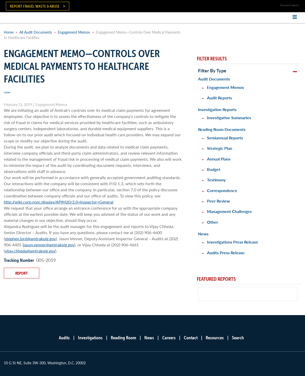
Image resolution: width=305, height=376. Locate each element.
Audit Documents (214, 79)
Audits (64, 337)
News (203, 234)
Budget (213, 169)
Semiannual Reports (225, 138)
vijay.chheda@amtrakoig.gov (30, 251)
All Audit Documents (35, 32)
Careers (169, 337)
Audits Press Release (226, 253)
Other (212, 222)
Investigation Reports (217, 109)
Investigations (90, 337)
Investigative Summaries (229, 117)
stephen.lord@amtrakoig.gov (30, 238)
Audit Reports (219, 98)
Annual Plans (218, 159)
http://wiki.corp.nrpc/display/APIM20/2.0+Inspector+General (58, 202)
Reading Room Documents (221, 129)
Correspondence (222, 190)
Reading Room (123, 337)
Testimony (216, 180)
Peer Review (218, 201)
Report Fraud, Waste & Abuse (35, 6)
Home (8, 32)
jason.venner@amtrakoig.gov (48, 245)
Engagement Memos (74, 32)
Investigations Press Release (232, 242)
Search (238, 337)
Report (21, 273)
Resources (215, 337)
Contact (191, 337)
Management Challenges (229, 211)
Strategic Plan (219, 148)
